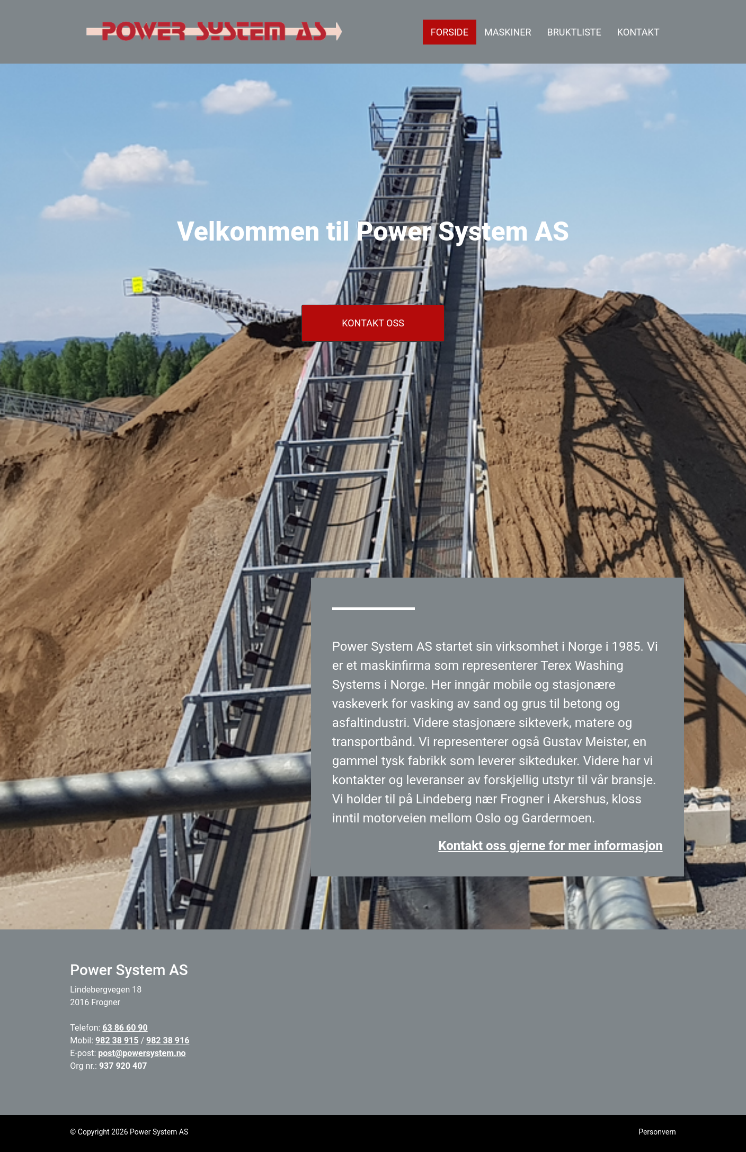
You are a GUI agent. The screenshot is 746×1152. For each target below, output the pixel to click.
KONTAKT (638, 32)
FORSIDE (453, 31)
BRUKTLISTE (574, 32)
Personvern (657, 1132)
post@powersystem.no (141, 1053)
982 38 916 (167, 1040)
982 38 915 (116, 1040)
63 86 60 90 (124, 1028)
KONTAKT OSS (373, 323)
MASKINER (507, 32)
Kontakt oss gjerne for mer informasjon (550, 845)
